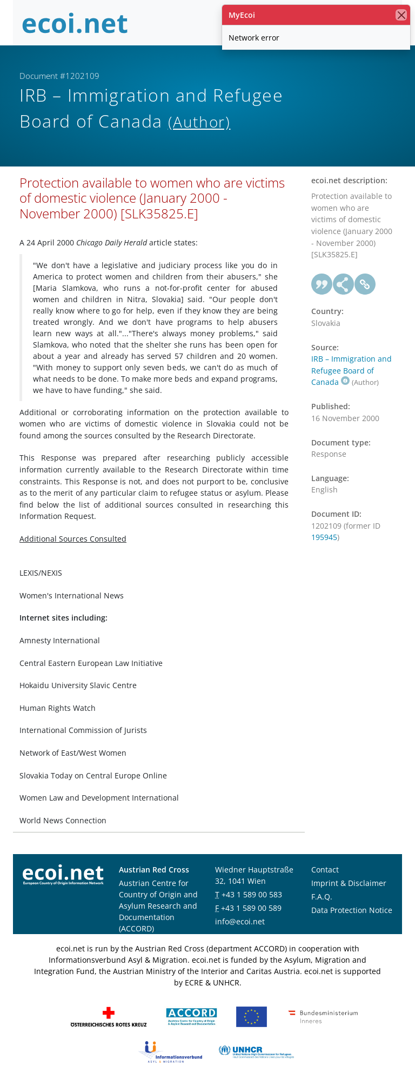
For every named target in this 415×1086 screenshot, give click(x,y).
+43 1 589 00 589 (251, 908)
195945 (324, 537)
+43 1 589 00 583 (252, 894)
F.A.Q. (321, 896)
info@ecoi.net (240, 921)
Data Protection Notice (351, 910)
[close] (401, 15)
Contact (325, 869)
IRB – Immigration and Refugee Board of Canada (351, 370)
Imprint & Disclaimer (348, 883)
